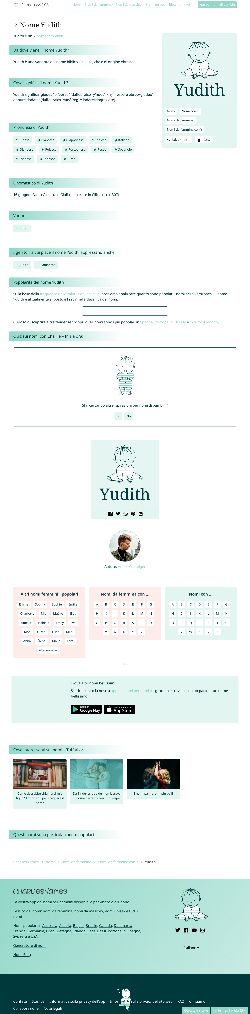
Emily (60, 725)
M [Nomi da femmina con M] (141, 715)
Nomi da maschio (129, 4)
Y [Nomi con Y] (208, 734)
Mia (43, 715)
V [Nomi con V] (182, 734)
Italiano (121, 140)
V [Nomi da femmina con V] (106, 734)
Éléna (41, 743)
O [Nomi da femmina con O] (97, 725)
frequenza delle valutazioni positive (70, 293)
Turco (69, 159)
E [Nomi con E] (208, 706)
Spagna (146, 424)
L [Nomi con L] (208, 715)
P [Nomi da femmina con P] (106, 725)
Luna (55, 734)
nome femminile (50, 36)
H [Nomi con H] (173, 715)
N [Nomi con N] (226, 715)
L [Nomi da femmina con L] (133, 715)
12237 (203, 140)
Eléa (73, 715)
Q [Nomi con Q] (190, 725)
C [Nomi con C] (191, 706)
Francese (45, 140)
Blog (172, 4)
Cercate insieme (196, 1010)
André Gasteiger (132, 668)
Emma (23, 706)
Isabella (43, 725)
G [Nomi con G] (226, 706)
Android (106, 1004)
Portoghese (74, 149)
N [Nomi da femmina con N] (151, 715)
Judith (24, 228)
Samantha (48, 265)
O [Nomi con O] (173, 725)
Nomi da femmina (98, 4)
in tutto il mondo (204, 424)
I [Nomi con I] (181, 715)
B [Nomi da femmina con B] (106, 706)
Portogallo (164, 424)
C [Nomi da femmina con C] (115, 706)
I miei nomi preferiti (228, 1010)
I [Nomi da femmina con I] (106, 715)
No (129, 518)
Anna (27, 743)
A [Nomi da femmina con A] (97, 706)
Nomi (77, 4)
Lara (70, 743)
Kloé (27, 734)
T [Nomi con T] (217, 725)
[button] (96, 577)
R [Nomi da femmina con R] (124, 725)
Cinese (22, 140)
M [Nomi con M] (217, 715)
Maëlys (58, 715)
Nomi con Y (190, 111)
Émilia (72, 706)
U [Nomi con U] (226, 725)
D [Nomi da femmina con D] (124, 706)
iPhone (123, 1004)
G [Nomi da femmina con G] (151, 706)
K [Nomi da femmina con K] (124, 715)
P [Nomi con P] (182, 725)
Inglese (98, 140)
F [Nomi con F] (217, 706)
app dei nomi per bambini (132, 792)
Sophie (57, 706)
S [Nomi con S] (208, 725)
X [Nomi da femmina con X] (124, 734)
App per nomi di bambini (217, 4)
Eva (72, 725)
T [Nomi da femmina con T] (142, 725)
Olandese (24, 149)
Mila (69, 734)
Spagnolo (123, 149)
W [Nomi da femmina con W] (114, 734)
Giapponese (73, 140)
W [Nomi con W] (190, 734)
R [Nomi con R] (199, 725)
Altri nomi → (48, 752)
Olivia (41, 734)
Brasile (180, 424)
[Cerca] (187, 4)
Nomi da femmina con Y (184, 129)
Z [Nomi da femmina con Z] (142, 734)
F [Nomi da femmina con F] (142, 706)
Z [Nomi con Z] (217, 734)
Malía (56, 743)
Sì (118, 518)
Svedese (23, 159)
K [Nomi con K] (199, 715)
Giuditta (85, 61)
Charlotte (27, 715)
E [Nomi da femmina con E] (133, 706)
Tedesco (47, 159)
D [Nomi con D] (199, 706)
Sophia (40, 706)
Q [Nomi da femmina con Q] (115, 725)
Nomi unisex (155, 4)
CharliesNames (26, 964)
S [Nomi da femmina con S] (133, 725)
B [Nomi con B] (182, 706)
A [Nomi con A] (173, 706)
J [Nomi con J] (190, 715)
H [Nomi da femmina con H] (97, 715)
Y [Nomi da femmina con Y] (133, 734)
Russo (99, 149)
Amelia (26, 725)
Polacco (49, 149)
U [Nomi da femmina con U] (151, 725)
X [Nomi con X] (199, 734)
